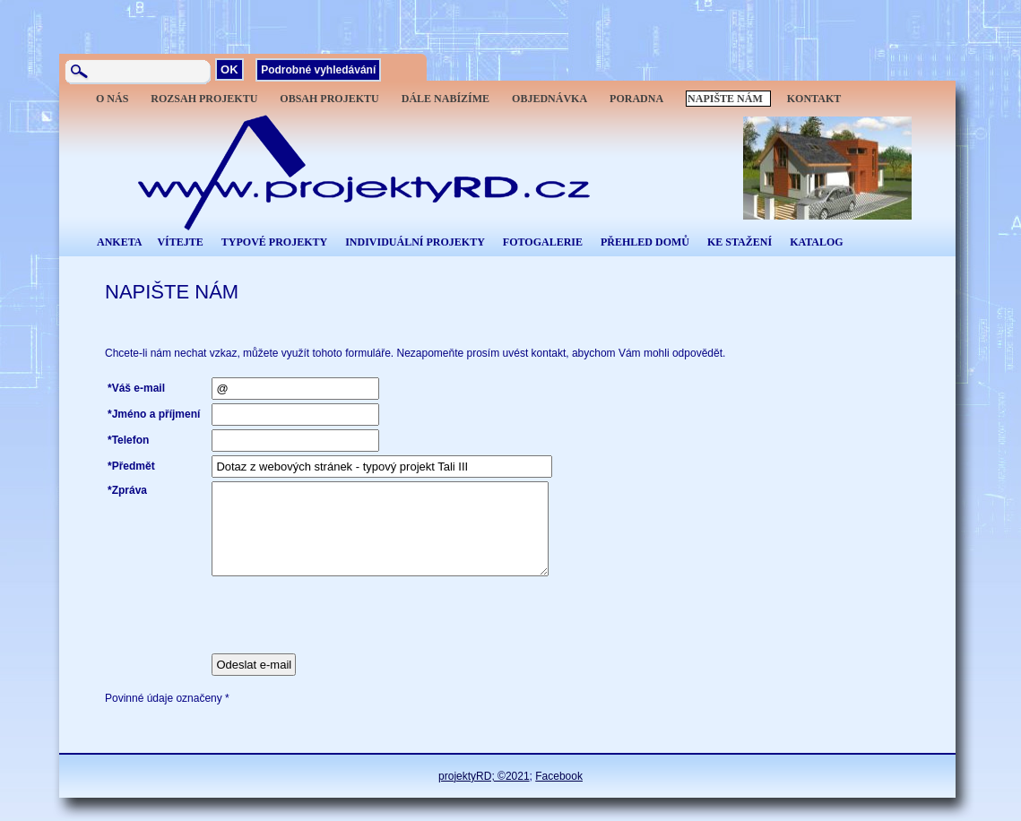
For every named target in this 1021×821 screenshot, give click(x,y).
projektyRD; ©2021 (484, 776)
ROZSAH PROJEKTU (204, 98)
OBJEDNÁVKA (549, 98)
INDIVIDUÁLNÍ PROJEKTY (415, 242)
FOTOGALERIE (543, 242)
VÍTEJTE (180, 242)
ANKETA (119, 242)
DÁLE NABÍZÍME (445, 98)
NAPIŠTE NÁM (725, 98)
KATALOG (817, 242)
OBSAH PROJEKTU (329, 98)
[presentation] (348, 615)
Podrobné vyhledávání (318, 70)
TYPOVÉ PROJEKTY (274, 242)
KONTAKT (814, 98)
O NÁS (112, 98)
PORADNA (636, 98)
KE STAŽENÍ (739, 242)
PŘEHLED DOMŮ (645, 242)
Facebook (559, 776)
